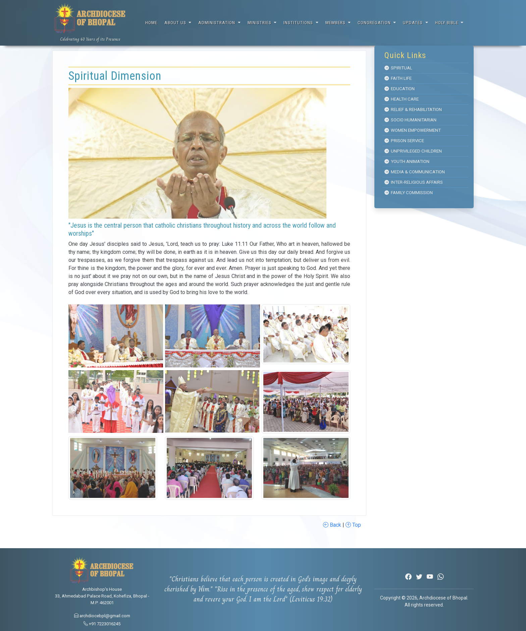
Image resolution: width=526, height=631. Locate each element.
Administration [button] (217, 22)
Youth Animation (406, 161)
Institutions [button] (298, 22)
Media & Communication (414, 171)
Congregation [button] (375, 22)
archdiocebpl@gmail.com (102, 615)
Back (332, 525)
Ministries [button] (260, 22)
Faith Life (398, 78)
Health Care (401, 99)
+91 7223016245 (102, 623)
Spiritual (398, 67)
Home (151, 22)
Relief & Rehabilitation (413, 109)
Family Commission (408, 192)
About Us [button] (176, 22)
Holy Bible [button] (447, 22)
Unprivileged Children (413, 151)
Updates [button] (413, 22)
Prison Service (404, 140)
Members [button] (336, 22)
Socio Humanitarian (410, 119)
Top (353, 525)
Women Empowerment (412, 130)
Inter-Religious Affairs (413, 182)
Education (399, 88)
